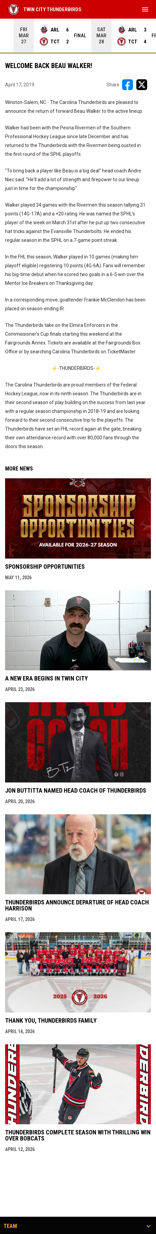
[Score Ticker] (78, 36)
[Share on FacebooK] (127, 84)
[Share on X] (141, 84)
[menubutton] (145, 9)
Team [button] (10, 1226)
